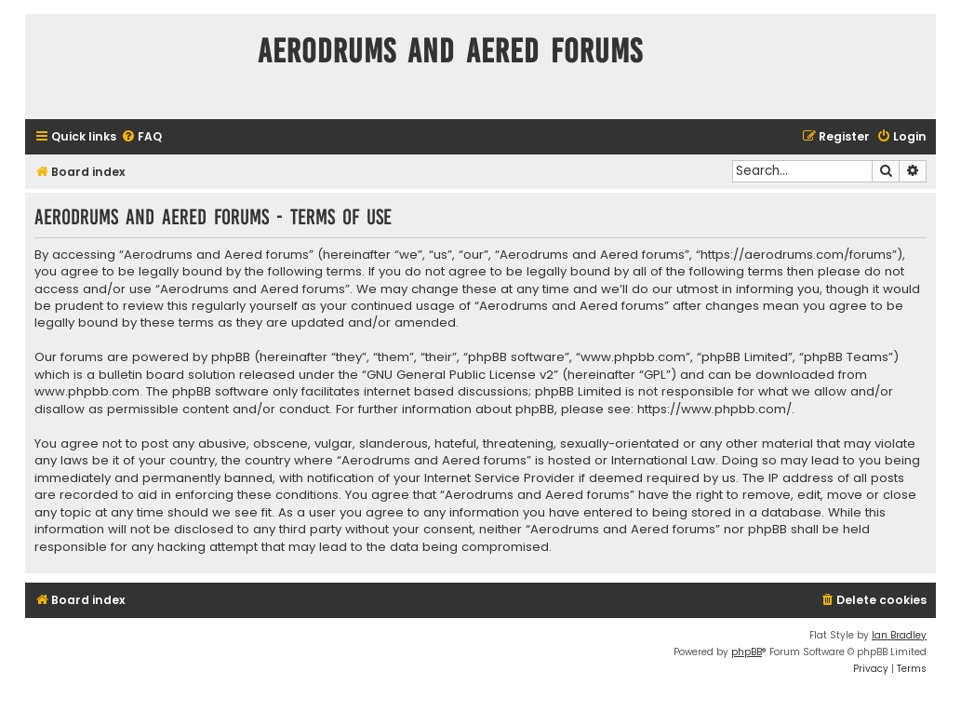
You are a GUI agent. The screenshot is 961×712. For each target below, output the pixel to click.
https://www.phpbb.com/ (714, 409)
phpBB (746, 652)
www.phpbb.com (87, 391)
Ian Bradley (899, 635)
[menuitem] (141, 137)
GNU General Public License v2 (460, 375)
